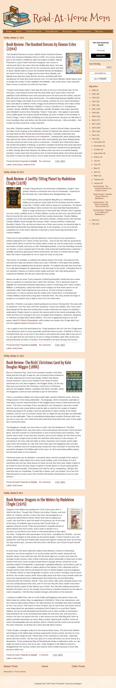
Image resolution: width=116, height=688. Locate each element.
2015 (94, 131)
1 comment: (44, 655)
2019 (94, 116)
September (98, 153)
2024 (94, 98)
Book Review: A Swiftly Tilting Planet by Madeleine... (102, 196)
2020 (94, 113)
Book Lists (67, 31)
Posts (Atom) (20, 672)
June (96, 164)
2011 (94, 224)
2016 (94, 128)
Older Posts (78, 666)
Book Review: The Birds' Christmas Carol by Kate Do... (101, 204)
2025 (94, 94)
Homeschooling (83, 31)
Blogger (78, 684)
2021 (94, 109)
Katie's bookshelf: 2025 (100, 73)
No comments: (45, 161)
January (97, 183)
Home (9, 31)
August (97, 157)
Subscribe (100, 56)
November (98, 146)
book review (17, 165)
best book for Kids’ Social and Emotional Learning (31, 134)
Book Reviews (52, 31)
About (19, 31)
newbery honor (29, 165)
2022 (94, 105)
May (96, 168)
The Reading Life (33, 31)
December (98, 142)
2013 (94, 139)
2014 (94, 135)
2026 (94, 90)
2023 (94, 102)
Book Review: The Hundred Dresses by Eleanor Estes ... (102, 188)
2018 (94, 120)
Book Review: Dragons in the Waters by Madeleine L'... (102, 212)
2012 (94, 220)
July (96, 161)
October (97, 150)
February (97, 179)
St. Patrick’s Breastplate (28, 320)
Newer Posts (11, 666)
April (96, 172)
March (96, 176)
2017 (94, 124)
